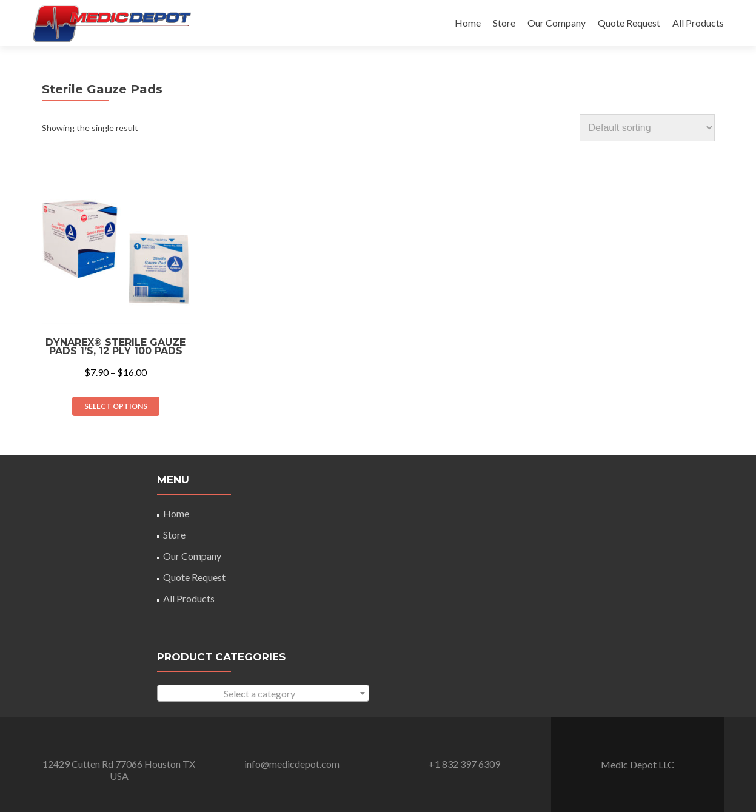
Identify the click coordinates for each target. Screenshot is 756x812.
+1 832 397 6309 (464, 764)
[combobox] (263, 693)
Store (504, 23)
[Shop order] (647, 127)
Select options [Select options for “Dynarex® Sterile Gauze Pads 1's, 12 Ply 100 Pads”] (115, 406)
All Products (698, 23)
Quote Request (629, 23)
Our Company (556, 23)
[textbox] (263, 693)
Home (468, 23)
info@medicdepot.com (292, 764)
